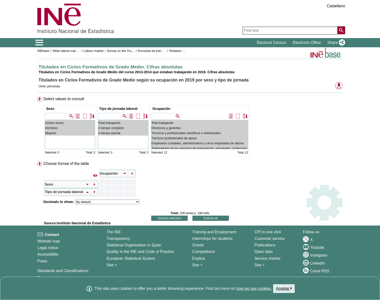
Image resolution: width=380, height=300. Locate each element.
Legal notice (47, 248)
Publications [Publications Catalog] (264, 245)
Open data (263, 252)
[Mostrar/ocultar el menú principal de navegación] (39, 42)
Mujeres (70, 133)
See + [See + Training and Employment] (197, 265)
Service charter (267, 258)
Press (42, 261)
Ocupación (161, 109)
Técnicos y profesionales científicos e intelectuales (199, 133)
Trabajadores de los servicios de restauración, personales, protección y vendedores (199, 148)
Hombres (70, 127)
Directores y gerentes (199, 127)
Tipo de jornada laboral (118, 109)
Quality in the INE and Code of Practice (140, 252)
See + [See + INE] (112, 265)
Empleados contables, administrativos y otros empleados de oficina (199, 143)
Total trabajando (123, 122)
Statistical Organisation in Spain (134, 245)
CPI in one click (267, 232)
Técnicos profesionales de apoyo (199, 138)
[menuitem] (190, 127)
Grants (198, 245)
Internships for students (212, 238)
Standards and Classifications (62, 271)
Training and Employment (214, 232)
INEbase (43, 51)
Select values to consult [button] (63, 99)
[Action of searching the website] (341, 30)
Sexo (50, 109)
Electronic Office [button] (307, 43)
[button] (335, 42)
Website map (48, 241)
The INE (114, 232)
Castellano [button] (336, 6)
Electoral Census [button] (271, 43)
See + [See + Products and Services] (259, 265)
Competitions (203, 252)
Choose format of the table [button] (66, 164)
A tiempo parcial (123, 133)
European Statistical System (131, 258)
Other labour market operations (74, 51)
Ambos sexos (70, 122)
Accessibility (47, 254)
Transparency (118, 238)
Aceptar (284, 288)
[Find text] (290, 30)
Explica (198, 258)
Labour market (94, 51)
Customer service (269, 238)
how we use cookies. (254, 288)
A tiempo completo (123, 127)
